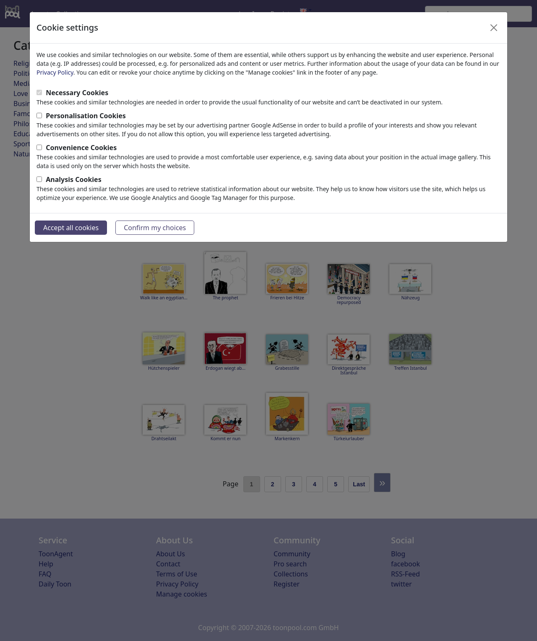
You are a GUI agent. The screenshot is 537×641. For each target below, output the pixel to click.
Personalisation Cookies (86, 115)
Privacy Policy (54, 72)
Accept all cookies (71, 227)
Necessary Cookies (77, 92)
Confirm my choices (155, 227)
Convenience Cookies (81, 147)
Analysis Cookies (74, 179)
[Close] (494, 27)
